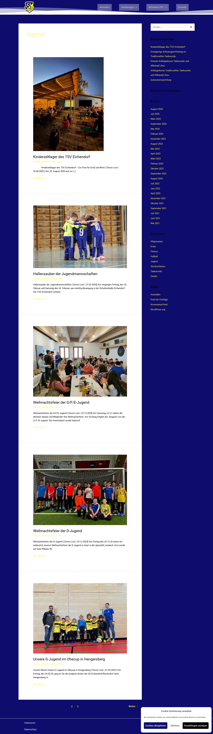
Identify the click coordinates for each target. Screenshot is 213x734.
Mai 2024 (155, 128)
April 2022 (155, 193)
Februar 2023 (157, 163)
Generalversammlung (161, 80)
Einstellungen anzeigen (195, 725)
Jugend (44, 161)
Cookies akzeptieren (155, 725)
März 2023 (156, 158)
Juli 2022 (155, 183)
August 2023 (157, 143)
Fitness (154, 251)
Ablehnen (175, 725)
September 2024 (158, 124)
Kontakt (182, 7)
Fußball (36, 161)
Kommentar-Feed (159, 303)
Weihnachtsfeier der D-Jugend (58, 531)
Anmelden (155, 294)
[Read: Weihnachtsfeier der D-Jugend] (80, 489)
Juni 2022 (155, 188)
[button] (129, 7)
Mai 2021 (155, 223)
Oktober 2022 (157, 168)
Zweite (154, 275)
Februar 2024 (157, 133)
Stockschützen (158, 266)
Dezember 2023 (158, 138)
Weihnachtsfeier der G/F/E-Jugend (62, 402)
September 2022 (158, 173)
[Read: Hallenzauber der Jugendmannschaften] (80, 236)
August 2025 (157, 109)
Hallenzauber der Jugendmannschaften (66, 274)
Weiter (133, 706)
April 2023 (155, 153)
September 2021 (158, 208)
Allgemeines (157, 241)
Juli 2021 (155, 213)
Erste (153, 246)
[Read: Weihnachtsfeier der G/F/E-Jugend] (80, 361)
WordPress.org (158, 308)
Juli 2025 (155, 114)
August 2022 (157, 178)
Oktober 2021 (157, 203)
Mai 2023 (155, 148)
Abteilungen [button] (129, 7)
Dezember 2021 (158, 198)
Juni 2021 (155, 218)
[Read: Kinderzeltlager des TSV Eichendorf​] (68, 104)
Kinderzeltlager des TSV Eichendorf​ (63, 157)
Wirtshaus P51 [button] (158, 7)
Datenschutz (30, 729)
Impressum (29, 723)
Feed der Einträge (159, 299)
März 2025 (156, 119)
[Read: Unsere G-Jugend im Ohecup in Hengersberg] (80, 618)
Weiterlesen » (39, 177)
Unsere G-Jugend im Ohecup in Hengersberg (70, 659)
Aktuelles (105, 7)
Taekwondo (156, 270)
